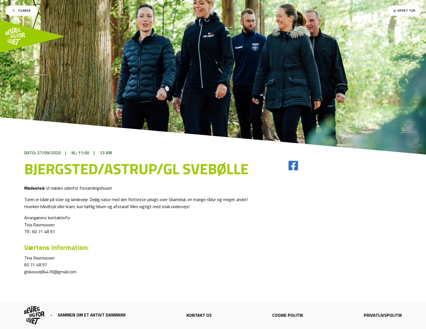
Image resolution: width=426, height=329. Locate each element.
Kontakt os (199, 315)
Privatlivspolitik (383, 315)
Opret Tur (404, 10)
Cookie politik (287, 315)
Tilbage (22, 10)
